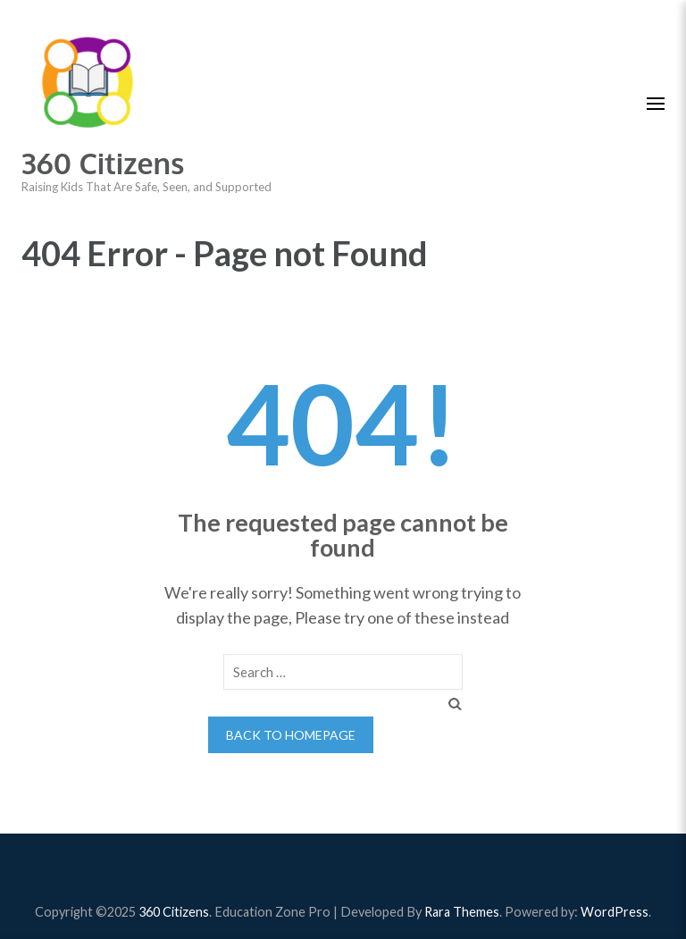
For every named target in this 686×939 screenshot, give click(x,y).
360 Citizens (102, 163)
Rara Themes (461, 911)
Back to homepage (291, 734)
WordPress (614, 911)
